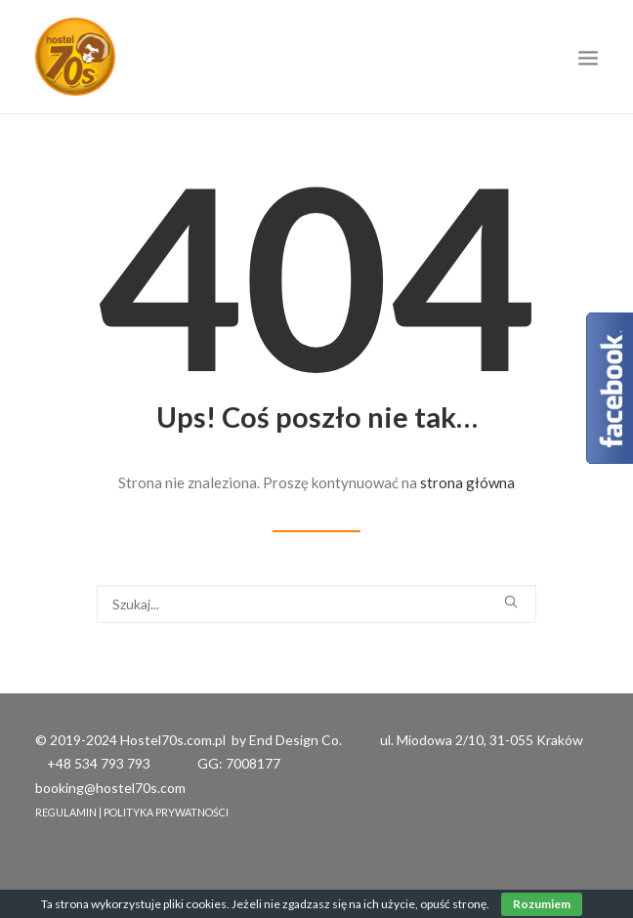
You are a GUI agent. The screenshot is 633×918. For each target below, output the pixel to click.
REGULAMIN (66, 812)
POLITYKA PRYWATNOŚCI (166, 812)
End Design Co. (295, 739)
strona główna (467, 482)
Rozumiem (541, 904)
